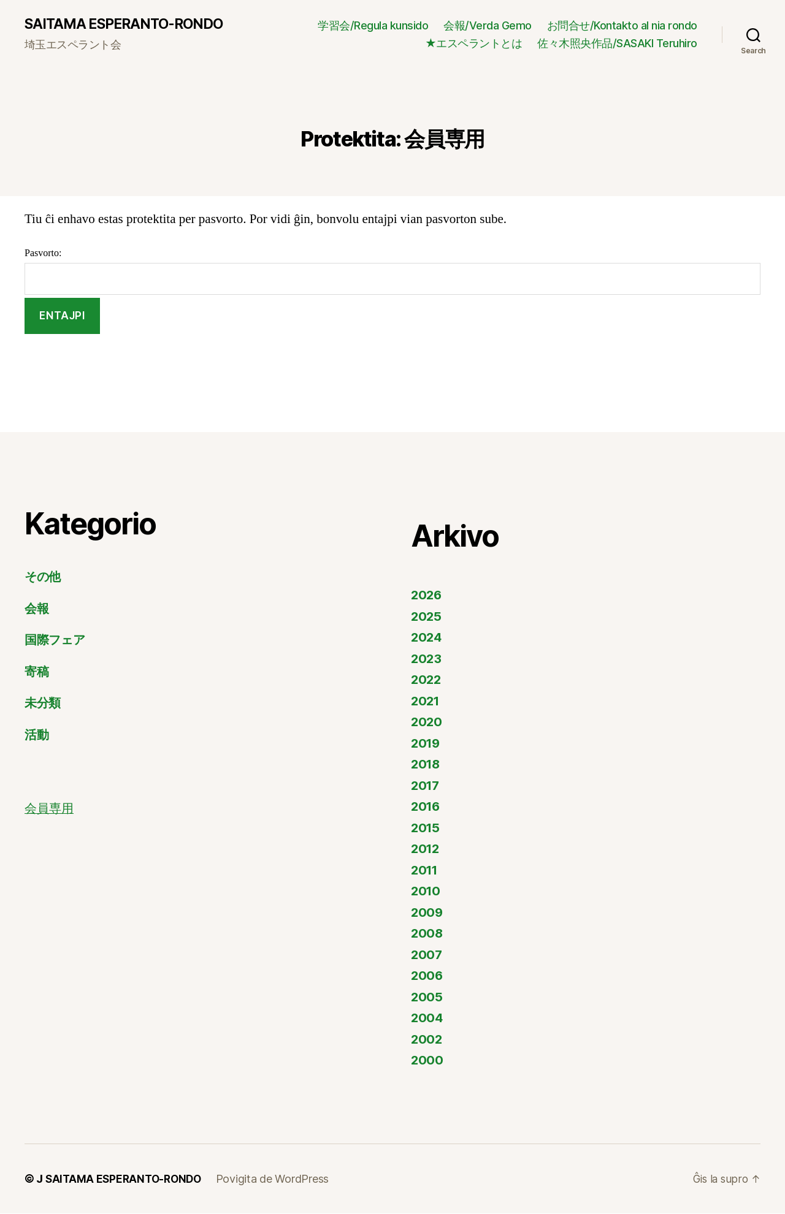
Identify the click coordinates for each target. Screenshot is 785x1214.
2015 (426, 828)
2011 (425, 870)
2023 (427, 659)
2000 (427, 1060)
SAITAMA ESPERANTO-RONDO (129, 24)
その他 (44, 577)
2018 (426, 764)
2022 (427, 680)
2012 (426, 849)
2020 (427, 722)
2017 (426, 786)
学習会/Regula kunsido (373, 25)
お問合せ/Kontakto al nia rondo (622, 25)
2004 (427, 1018)
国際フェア (57, 640)
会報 (37, 608)
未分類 (44, 703)
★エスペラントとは (474, 43)
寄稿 (37, 672)
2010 (426, 891)
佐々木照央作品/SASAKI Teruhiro (617, 43)
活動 (37, 735)
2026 (427, 595)
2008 (427, 933)
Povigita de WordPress (278, 1179)
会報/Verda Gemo (487, 25)
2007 (427, 955)
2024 (427, 637)
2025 (427, 616)
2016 (426, 806)
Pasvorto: (392, 272)
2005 (427, 997)
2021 (426, 701)
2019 (426, 743)
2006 (427, 976)
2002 (427, 1039)
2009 (427, 912)
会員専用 (50, 809)
